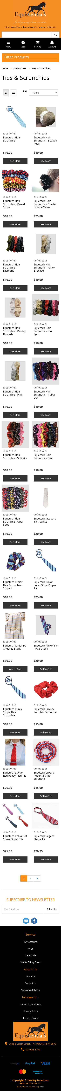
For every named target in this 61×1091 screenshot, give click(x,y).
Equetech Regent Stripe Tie (44, 837)
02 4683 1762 (30, 1049)
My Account (30, 941)
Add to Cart (15, 669)
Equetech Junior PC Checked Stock (14, 647)
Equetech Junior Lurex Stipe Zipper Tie (45, 585)
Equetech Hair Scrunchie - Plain (13, 393)
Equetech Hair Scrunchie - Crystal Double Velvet (45, 204)
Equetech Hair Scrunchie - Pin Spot (43, 331)
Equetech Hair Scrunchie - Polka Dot (44, 394)
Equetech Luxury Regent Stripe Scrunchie (44, 775)
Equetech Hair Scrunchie (11, 139)
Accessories (20, 68)
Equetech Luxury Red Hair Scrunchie (45, 710)
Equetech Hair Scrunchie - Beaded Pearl (45, 140)
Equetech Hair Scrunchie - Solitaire (15, 456)
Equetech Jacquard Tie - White (45, 520)
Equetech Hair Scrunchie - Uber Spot (13, 521)
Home (5, 68)
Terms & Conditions (30, 1004)
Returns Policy (30, 1018)
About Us (30, 976)
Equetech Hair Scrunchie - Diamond (11, 267)
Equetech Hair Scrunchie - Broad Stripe (14, 204)
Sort (24, 91)
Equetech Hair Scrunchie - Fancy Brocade (44, 267)
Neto (42, 1086)
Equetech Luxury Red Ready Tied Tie (14, 774)
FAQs (30, 948)
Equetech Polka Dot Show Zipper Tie (15, 837)
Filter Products (16, 57)
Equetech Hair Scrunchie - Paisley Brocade (14, 331)
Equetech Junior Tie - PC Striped (46, 647)
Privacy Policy (30, 1011)
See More (15, 160)
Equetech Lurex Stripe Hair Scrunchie (12, 712)
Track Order (30, 955)
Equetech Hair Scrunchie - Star (43, 456)
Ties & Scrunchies (41, 68)
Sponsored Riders (30, 990)
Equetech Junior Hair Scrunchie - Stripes (12, 585)
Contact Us (30, 983)
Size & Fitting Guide (30, 962)
